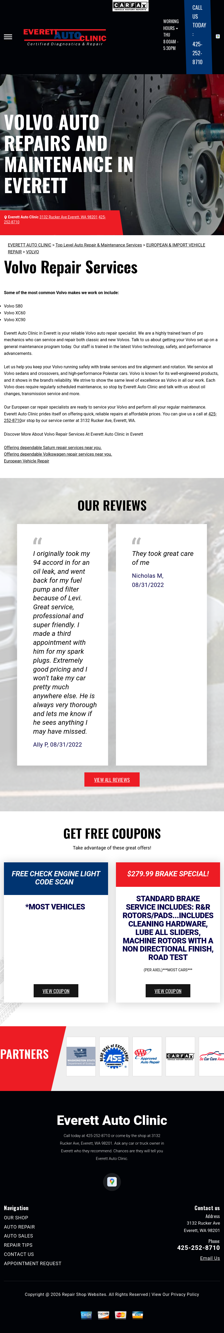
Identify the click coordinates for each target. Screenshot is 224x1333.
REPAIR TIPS (18, 1245)
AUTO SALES (18, 1236)
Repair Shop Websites (84, 1294)
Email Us (210, 1258)
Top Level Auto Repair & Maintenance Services (98, 245)
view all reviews (112, 779)
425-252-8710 (197, 53)
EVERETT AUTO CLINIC (29, 245)
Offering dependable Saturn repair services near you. (53, 447)
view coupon (56, 990)
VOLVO (32, 251)
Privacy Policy (185, 1294)
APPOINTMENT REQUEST (33, 1263)
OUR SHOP (16, 1217)
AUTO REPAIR (19, 1227)
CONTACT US (19, 1254)
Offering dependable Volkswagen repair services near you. (58, 454)
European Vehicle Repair (26, 461)
